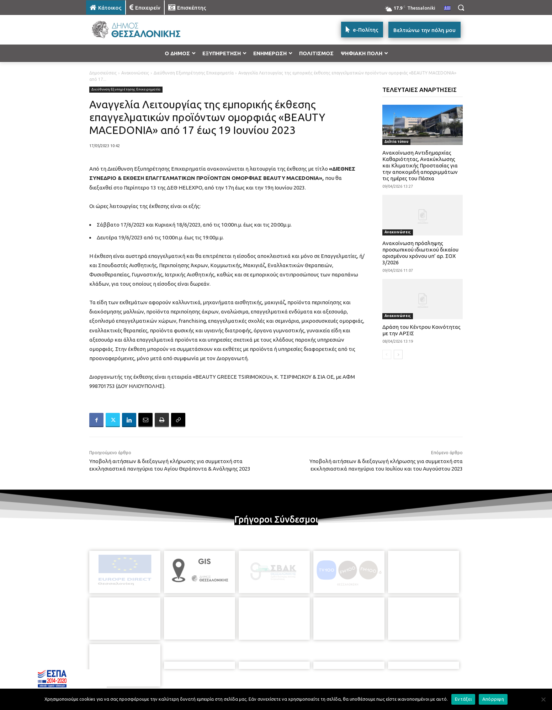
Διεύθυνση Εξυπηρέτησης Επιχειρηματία (194, 73)
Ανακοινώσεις (135, 73)
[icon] (325, 671)
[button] (461, 7)
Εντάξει (463, 698)
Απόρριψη (493, 698)
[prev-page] (386, 354)
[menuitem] (447, 8)
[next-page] (398, 354)
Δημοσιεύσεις (103, 73)
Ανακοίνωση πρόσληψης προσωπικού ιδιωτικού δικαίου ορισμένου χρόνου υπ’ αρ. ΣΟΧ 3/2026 (420, 252)
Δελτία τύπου (396, 142)
